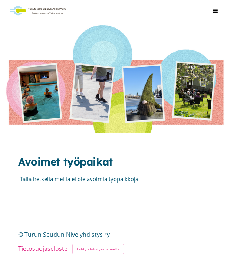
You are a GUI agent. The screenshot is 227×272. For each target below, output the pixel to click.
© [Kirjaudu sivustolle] (21, 234)
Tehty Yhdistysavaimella (98, 249)
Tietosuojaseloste (43, 249)
